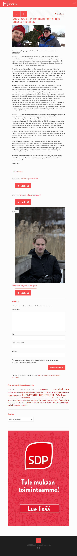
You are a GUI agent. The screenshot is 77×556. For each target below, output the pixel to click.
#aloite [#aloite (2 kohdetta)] (9, 390)
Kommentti (16, 310)
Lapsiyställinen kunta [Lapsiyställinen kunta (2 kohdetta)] (13, 398)
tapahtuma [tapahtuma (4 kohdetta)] (22, 403)
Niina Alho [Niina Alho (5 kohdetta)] (56, 398)
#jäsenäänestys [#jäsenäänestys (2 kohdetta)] (25, 390)
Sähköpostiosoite (18, 343)
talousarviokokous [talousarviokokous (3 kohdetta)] (13, 403)
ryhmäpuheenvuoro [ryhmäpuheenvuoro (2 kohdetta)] (18, 400)
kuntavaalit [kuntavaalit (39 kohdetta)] (30, 395)
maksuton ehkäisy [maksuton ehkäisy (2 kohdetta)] (35, 398)
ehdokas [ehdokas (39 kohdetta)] (63, 389)
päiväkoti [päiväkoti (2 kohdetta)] (10, 400)
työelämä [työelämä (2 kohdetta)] (41, 403)
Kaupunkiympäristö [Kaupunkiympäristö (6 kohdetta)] (49, 392)
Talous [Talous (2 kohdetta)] (56, 400)
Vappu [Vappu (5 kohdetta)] (66, 403)
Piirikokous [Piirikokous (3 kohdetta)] (63, 398)
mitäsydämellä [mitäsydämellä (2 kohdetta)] (43, 398)
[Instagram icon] (40, 548)
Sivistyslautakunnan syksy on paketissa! (26, 195)
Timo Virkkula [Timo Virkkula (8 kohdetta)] (33, 402)
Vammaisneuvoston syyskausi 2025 (25, 178)
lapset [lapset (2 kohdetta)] (64, 395)
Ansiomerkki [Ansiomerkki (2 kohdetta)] (36, 390)
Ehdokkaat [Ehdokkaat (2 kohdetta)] (10, 392)
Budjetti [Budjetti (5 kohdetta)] (43, 390)
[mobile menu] (74, 3)
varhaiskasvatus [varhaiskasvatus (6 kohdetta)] (14, 405)
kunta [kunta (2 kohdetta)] (9, 395)
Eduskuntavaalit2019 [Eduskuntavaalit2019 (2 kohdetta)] (51, 390)
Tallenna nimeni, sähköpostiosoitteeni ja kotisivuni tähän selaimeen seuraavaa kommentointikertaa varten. (35, 361)
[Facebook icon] (37, 548)
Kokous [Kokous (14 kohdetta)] (61, 392)
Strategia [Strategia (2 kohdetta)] (44, 400)
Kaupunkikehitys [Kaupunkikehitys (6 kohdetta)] (34, 392)
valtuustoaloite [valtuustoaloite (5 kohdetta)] (58, 403)
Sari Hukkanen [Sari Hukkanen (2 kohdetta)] (34, 400)
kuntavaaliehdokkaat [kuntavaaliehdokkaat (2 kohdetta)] (16, 395)
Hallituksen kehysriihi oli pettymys (24, 285)
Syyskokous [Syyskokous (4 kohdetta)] (51, 400)
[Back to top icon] (38, 540)
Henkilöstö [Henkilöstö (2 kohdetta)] (16, 392)
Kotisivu (14, 351)
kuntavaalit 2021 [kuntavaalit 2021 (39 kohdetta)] (50, 395)
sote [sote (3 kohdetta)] (39, 400)
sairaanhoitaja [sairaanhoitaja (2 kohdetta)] (26, 400)
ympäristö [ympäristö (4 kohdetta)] (24, 405)
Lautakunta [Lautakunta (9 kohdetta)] (24, 397)
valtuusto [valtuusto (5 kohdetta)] (48, 403)
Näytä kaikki (59, 14)
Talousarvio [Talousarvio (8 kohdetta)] (64, 400)
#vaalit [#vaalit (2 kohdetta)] (31, 390)
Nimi (13, 334)
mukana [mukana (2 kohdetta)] (50, 398)
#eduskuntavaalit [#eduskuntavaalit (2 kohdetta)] (16, 390)
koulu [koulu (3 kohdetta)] (67, 392)
